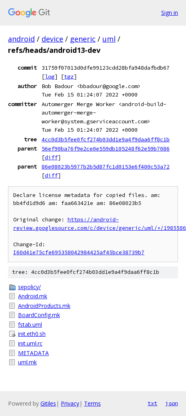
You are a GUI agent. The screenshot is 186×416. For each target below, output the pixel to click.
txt (152, 403)
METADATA (33, 353)
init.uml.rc (30, 343)
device (52, 39)
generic (83, 39)
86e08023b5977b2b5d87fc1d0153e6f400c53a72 (106, 166)
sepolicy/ (29, 287)
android (21, 39)
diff (51, 157)
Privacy (70, 403)
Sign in (169, 12)
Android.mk (32, 296)
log (49, 76)
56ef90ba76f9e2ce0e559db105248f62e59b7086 (106, 148)
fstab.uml (30, 324)
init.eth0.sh (32, 334)
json (171, 403)
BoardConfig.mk (39, 315)
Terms (92, 403)
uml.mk (27, 362)
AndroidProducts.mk (44, 305)
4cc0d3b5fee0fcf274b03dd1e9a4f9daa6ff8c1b (106, 139)
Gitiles (48, 403)
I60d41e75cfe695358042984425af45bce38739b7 (78, 252)
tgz (69, 76)
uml (109, 39)
